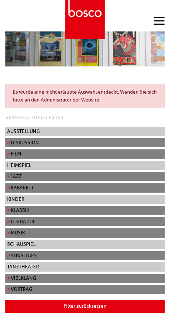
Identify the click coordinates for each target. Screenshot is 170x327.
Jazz (16, 176)
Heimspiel (19, 165)
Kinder (15, 199)
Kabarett (22, 187)
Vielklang (23, 278)
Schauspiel (21, 244)
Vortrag (21, 289)
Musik (18, 232)
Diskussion (25, 142)
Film (16, 153)
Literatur (22, 221)
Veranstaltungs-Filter (34, 117)
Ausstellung (23, 131)
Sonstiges (24, 255)
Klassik (20, 210)
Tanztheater (23, 266)
